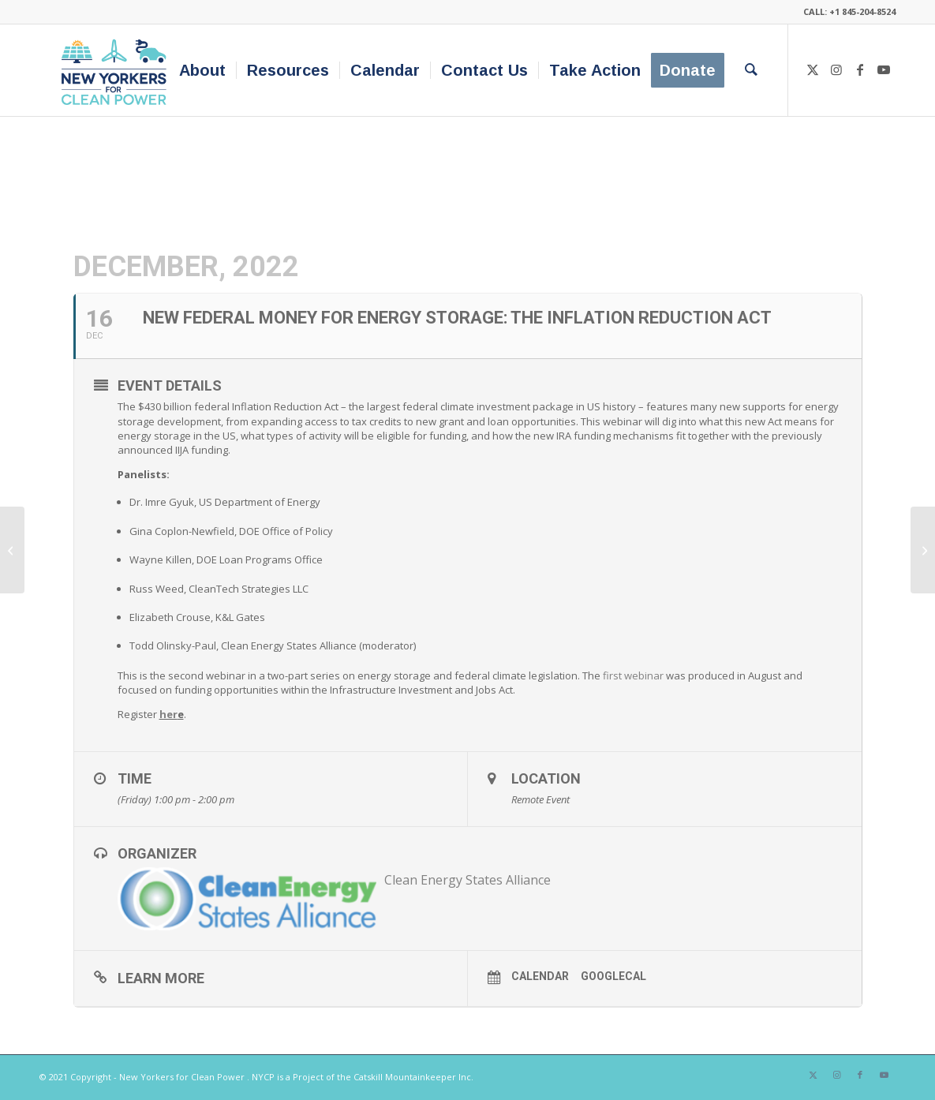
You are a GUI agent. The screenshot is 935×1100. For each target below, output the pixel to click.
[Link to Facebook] (860, 69)
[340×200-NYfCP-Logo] (117, 70)
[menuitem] (202, 70)
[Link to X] (813, 69)
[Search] (751, 70)
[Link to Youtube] (884, 69)
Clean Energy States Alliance (467, 880)
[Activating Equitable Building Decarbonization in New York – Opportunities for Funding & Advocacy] (12, 550)
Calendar (540, 976)
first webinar (633, 675)
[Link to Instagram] (836, 69)
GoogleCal (613, 976)
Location (546, 778)
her (168, 714)
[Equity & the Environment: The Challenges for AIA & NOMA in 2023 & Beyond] (923, 550)
